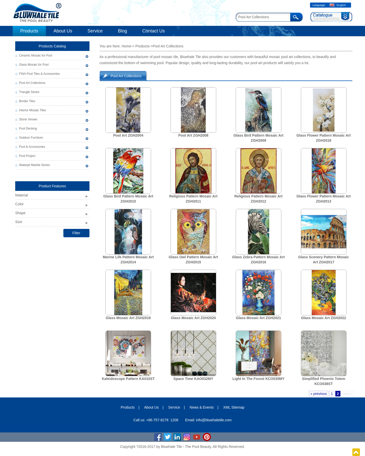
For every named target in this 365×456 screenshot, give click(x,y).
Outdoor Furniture (31, 137)
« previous (319, 394)
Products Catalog (52, 46)
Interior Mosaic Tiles (32, 110)
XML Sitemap (234, 407)
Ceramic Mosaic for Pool (35, 55)
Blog (122, 30)
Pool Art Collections (32, 83)
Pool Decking (28, 128)
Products (29, 30)
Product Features (52, 186)
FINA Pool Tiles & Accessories (39, 74)
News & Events (202, 407)
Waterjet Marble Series (34, 165)
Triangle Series (29, 92)
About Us (62, 30)
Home (126, 46)
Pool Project (27, 156)
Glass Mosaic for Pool (34, 64)
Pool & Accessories (32, 147)
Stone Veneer (28, 119)
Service (95, 30)
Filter (76, 233)
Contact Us (153, 30)
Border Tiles (27, 101)
